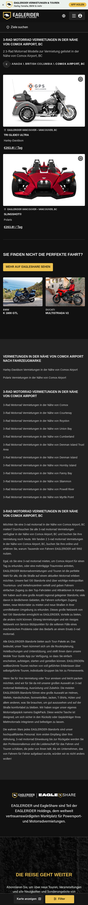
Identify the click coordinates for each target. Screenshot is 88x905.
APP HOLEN (77, 5)
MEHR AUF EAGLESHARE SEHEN (28, 267)
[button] (44, 113)
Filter (59, 899)
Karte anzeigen (28, 899)
